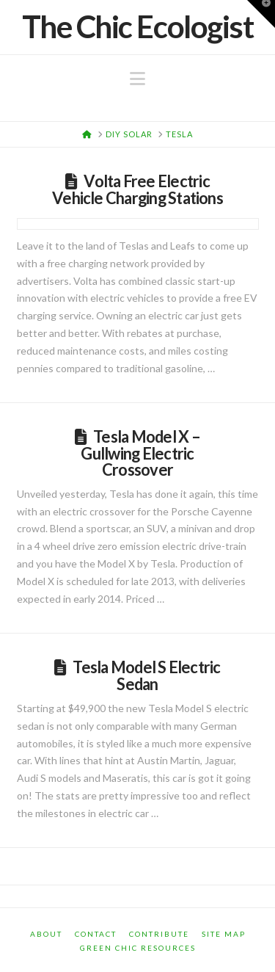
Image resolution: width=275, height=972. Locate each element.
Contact (96, 933)
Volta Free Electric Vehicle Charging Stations (137, 189)
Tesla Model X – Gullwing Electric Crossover (140, 453)
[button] (137, 78)
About (46, 933)
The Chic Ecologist (138, 26)
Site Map (224, 933)
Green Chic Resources (138, 947)
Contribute (159, 933)
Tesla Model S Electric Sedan (146, 675)
